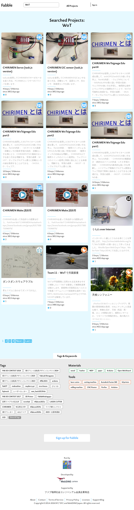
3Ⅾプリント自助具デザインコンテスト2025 (18, 376)
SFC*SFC (59, 503)
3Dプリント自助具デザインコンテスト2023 (18, 381)
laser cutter (75, 382)
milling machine (77, 387)
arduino (55, 381)
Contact (42, 500)
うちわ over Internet (103, 229)
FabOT (4, 386)
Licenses (86, 500)
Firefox (104, 387)
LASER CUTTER (56, 402)
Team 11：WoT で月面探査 (63, 273)
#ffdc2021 (44, 381)
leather (82, 371)
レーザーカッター (20, 391)
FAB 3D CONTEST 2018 (11, 371)
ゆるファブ (21, 412)
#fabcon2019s (35, 407)
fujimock (5, 391)
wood (73, 371)
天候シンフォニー (102, 295)
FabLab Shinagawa (47, 376)
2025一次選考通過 (53, 412)
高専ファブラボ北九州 (10, 402)
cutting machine (90, 382)
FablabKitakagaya (44, 397)
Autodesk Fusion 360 (109, 382)
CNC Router (92, 387)
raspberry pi (29, 386)
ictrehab (26, 402)
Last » (28, 341)
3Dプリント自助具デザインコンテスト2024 (41, 371)
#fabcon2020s (35, 412)
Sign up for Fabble (67, 438)
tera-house (43, 386)
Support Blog (98, 500)
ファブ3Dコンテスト (53, 407)
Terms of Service (55, 500)
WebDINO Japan (75, 503)
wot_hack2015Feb (38, 391)
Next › (19, 341)
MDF (91, 371)
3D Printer (29, 397)
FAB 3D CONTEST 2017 (11, 397)
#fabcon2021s (39, 402)
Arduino (110, 371)
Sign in (94, 5)
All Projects (72, 6)
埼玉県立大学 (21, 407)
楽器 (4, 417)
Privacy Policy (72, 500)
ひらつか (55, 386)
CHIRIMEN (6, 407)
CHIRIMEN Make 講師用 (17, 210)
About (32, 500)
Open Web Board (124, 371)
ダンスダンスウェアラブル (18, 281)
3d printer (125, 382)
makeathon (16, 386)
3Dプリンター (7, 412)
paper (100, 371)
